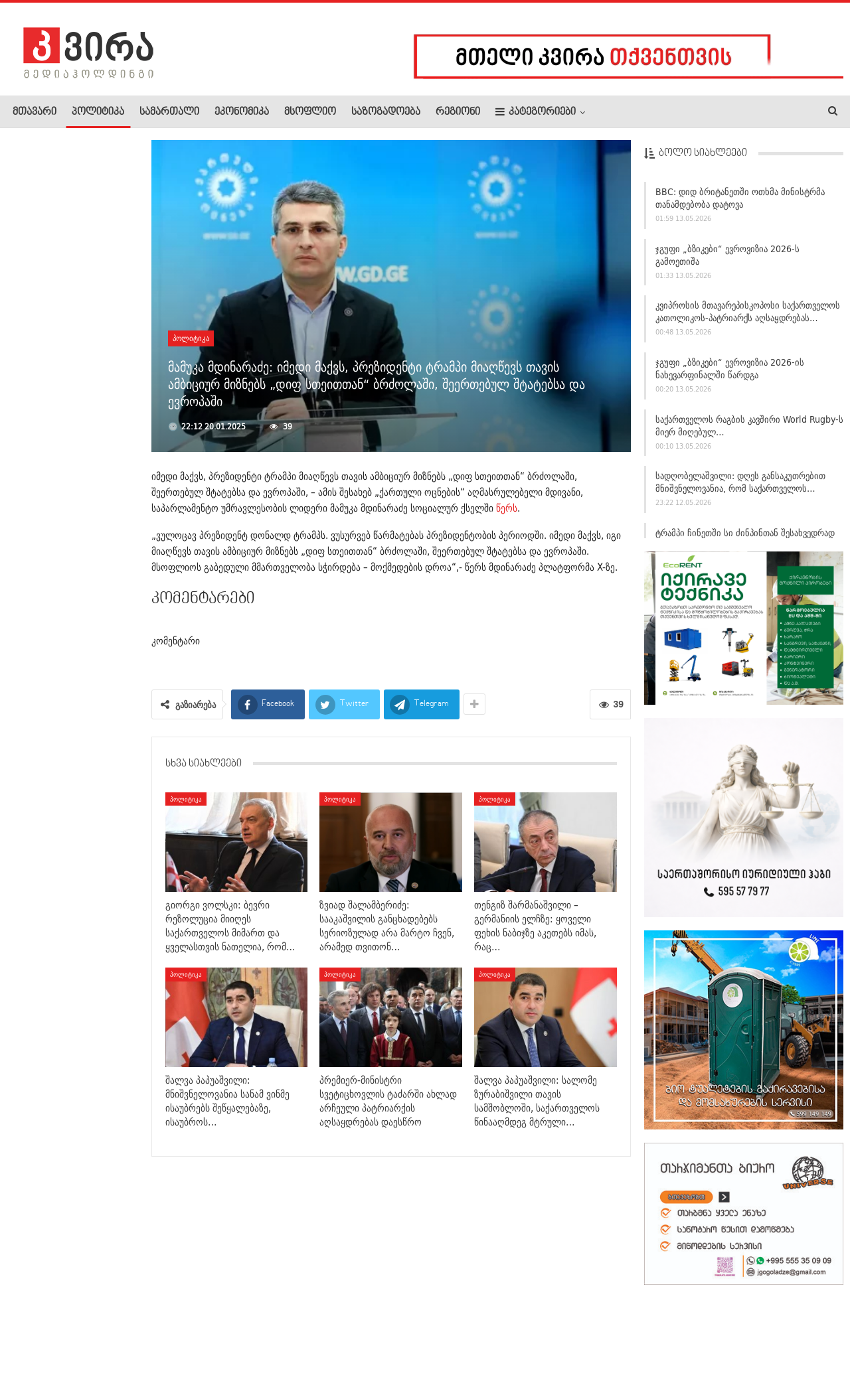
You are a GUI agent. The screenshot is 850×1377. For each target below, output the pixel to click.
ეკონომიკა (241, 112)
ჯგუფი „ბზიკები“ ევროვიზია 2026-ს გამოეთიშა (727, 259)
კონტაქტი (153, 1326)
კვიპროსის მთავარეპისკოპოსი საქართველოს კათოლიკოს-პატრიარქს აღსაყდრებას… (747, 316)
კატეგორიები (535, 111)
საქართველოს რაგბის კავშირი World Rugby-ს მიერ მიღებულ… (749, 429)
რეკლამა (97, 1326)
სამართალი (169, 112)
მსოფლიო (310, 112)
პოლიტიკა (98, 112)
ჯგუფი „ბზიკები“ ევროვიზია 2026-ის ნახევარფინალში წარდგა (729, 372)
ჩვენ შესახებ (35, 1326)
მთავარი (34, 112)
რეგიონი (458, 112)
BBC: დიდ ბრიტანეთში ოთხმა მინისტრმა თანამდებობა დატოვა (740, 202)
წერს (506, 508)
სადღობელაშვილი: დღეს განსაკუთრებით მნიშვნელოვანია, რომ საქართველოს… (740, 486)
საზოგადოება (385, 112)
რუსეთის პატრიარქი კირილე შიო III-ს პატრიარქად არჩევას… (72, 926)
